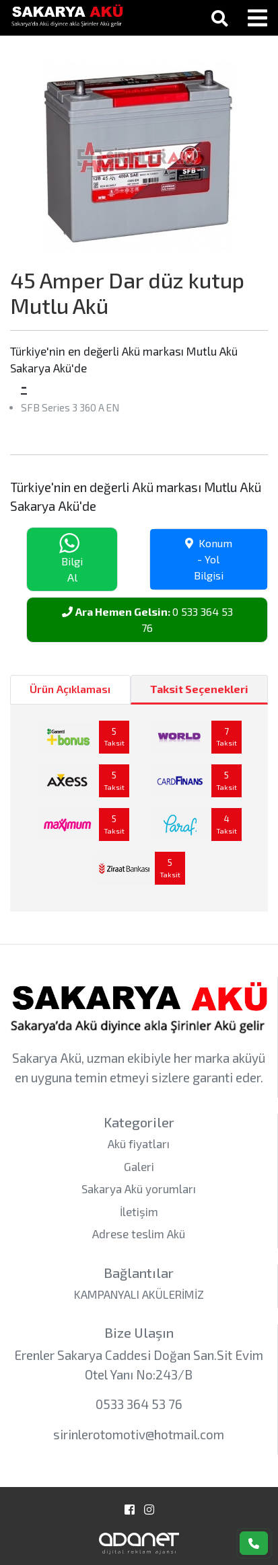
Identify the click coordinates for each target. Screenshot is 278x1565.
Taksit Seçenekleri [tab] (199, 688)
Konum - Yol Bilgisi (208, 558)
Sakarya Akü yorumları (138, 1188)
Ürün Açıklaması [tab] (70, 688)
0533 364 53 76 (139, 1404)
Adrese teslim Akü (138, 1233)
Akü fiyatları (139, 1143)
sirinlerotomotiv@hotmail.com (138, 1434)
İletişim (139, 1211)
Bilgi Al (71, 558)
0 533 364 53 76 (147, 619)
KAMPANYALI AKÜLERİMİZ (139, 1294)
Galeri (139, 1166)
